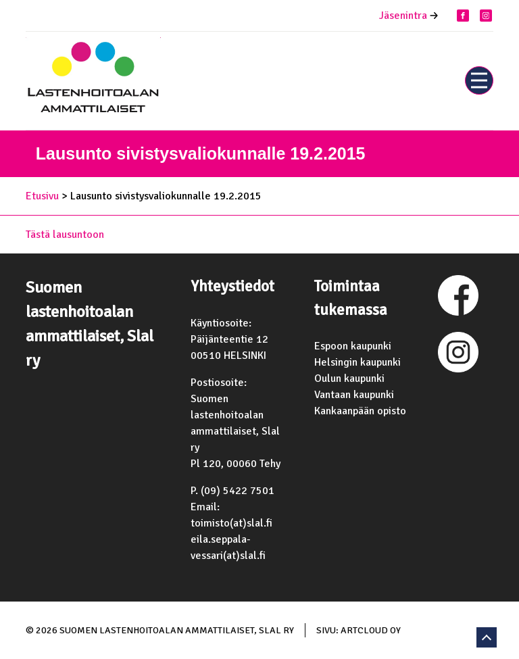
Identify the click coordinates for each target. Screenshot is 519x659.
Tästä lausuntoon (65, 234)
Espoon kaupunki (352, 346)
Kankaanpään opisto (360, 411)
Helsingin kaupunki (357, 362)
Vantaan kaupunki (354, 394)
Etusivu (42, 196)
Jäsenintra (403, 15)
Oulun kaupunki (349, 378)
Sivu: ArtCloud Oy (358, 630)
